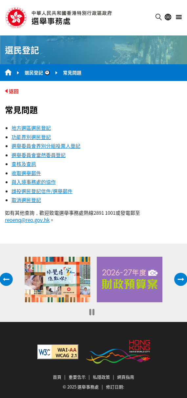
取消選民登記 (26, 199)
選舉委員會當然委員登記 (38, 154)
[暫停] (92, 312)
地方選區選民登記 (31, 127)
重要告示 (77, 377)
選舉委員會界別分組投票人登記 (45, 145)
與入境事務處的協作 (33, 181)
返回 (14, 91)
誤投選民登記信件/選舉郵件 (42, 191)
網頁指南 (125, 377)
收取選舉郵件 (26, 172)
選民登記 (34, 72)
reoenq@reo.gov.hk (27, 219)
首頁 (57, 377)
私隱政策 (101, 377)
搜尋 (158, 17)
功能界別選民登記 (31, 136)
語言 (168, 17)
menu (179, 17)
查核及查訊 (23, 163)
